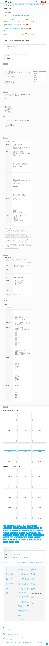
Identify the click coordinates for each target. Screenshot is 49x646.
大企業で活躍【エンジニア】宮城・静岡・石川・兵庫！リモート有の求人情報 (11, 5)
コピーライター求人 (34, 532)
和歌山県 (28, 589)
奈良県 (25, 589)
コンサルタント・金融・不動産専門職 (10, 578)
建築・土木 (7, 584)
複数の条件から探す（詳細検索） (35, 596)
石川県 (18, 551)
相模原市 (28, 579)
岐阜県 (22, 584)
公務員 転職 (21, 539)
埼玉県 (22, 575)
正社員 (7, 592)
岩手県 (25, 570)
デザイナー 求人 (6, 532)
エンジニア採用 (6, 537)
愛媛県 (27, 596)
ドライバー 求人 (6, 539)
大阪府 (27, 588)
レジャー (32, 578)
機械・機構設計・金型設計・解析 (25, 4)
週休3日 (25, 525)
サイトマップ (14, 642)
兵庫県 (21, 551)
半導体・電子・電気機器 (16, 554)
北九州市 (23, 602)
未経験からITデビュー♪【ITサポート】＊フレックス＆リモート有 (14, 19)
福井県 (27, 583)
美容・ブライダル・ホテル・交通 (10, 574)
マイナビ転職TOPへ (6, 627)
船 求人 (40, 532)
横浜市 (22, 579)
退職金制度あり (20, 615)
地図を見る (16, 392)
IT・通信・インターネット (34, 569)
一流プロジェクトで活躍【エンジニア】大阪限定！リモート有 (14, 33)
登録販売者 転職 (36, 530)
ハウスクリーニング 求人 (14, 532)
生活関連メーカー (33, 574)
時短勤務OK (27, 557)
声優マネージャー (22, 532)
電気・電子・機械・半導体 (18, 4)
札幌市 (22, 569)
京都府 (25, 588)
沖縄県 (25, 601)
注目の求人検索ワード (18, 537)
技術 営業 (19, 530)
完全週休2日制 (20, 614)
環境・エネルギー (33, 588)
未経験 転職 (31, 539)
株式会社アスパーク (42, 4)
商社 (31, 575)
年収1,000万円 (20, 525)
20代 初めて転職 (6, 530)
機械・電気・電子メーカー (34, 570)
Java (22, 557)
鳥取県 (22, 592)
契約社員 (7, 593)
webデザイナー (30, 537)
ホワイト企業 (9, 525)
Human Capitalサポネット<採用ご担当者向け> (36, 642)
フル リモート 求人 (13, 530)
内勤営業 (28, 532)
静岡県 (14, 551)
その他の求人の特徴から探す (22, 619)
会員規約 (5, 642)
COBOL (24, 557)
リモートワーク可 (21, 611)
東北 (19, 570)
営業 (6, 569)
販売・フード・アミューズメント (10, 573)
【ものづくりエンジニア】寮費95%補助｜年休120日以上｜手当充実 (15, 15)
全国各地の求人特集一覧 (34, 597)
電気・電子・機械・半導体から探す (10, 4)
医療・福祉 (7, 575)
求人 (6, 634)
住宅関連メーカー (33, 573)
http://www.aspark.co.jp (17, 294)
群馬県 (27, 574)
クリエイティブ (8, 579)
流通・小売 (32, 579)
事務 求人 (16, 539)
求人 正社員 (24, 537)
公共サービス (8, 588)
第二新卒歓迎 (15, 557)
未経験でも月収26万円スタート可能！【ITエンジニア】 (13, 24)
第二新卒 (26, 539)
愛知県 (27, 584)
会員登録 (43, 2)
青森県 (22, 570)
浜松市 (23, 551)
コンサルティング (33, 584)
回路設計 (11, 537)
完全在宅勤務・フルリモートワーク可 (23, 610)
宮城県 (16, 551)
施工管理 (12, 539)
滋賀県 (22, 588)
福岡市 (25, 602)
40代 (4, 525)
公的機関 (32, 589)
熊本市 (28, 602)
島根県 (25, 592)
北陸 (19, 583)
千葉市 (26, 578)
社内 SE (41, 530)
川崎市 (25, 579)
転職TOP (4, 4)
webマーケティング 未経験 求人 (27, 530)
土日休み (29, 525)
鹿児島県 (23, 601)
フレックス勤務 (19, 557)
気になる (10, 420)
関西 (19, 588)
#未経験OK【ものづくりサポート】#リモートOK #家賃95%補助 (14, 28)
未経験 (32, 603)
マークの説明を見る (29, 262)
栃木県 (25, 574)
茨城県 (22, 574)
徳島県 (22, 596)
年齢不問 (14, 525)
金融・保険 (32, 583)
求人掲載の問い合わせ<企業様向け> (25, 642)
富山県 (22, 583)
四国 (19, 596)
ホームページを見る (17, 386)
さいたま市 (23, 578)
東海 (19, 584)
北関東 (19, 574)
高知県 (22, 597)
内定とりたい (34, 525)
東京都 (27, 575)
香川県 (25, 596)
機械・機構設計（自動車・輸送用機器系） (34, 4)
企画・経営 (7, 570)
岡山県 (27, 592)
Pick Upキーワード (10, 634)
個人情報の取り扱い (9, 642)
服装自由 (20, 616)
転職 (4, 634)
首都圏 (19, 575)
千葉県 (25, 575)
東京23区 (29, 578)
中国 (19, 592)
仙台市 (22, 573)
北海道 (19, 569)
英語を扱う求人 (12, 639)
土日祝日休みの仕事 (37, 539)
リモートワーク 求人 (38, 537)
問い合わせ (19, 642)
